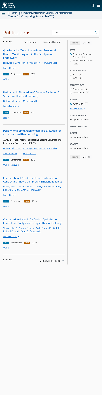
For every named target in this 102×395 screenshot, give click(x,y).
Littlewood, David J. (12, 62)
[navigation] (31, 42)
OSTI (6, 79)
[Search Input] (75, 32)
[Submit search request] (96, 32)
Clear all (87, 42)
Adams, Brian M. (27, 186)
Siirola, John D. (10, 186)
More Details (11, 68)
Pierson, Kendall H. (48, 62)
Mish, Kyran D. (30, 62)
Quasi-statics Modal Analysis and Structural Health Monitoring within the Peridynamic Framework (29, 54)
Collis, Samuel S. (44, 186)
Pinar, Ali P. (35, 189)
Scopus (15, 164)
